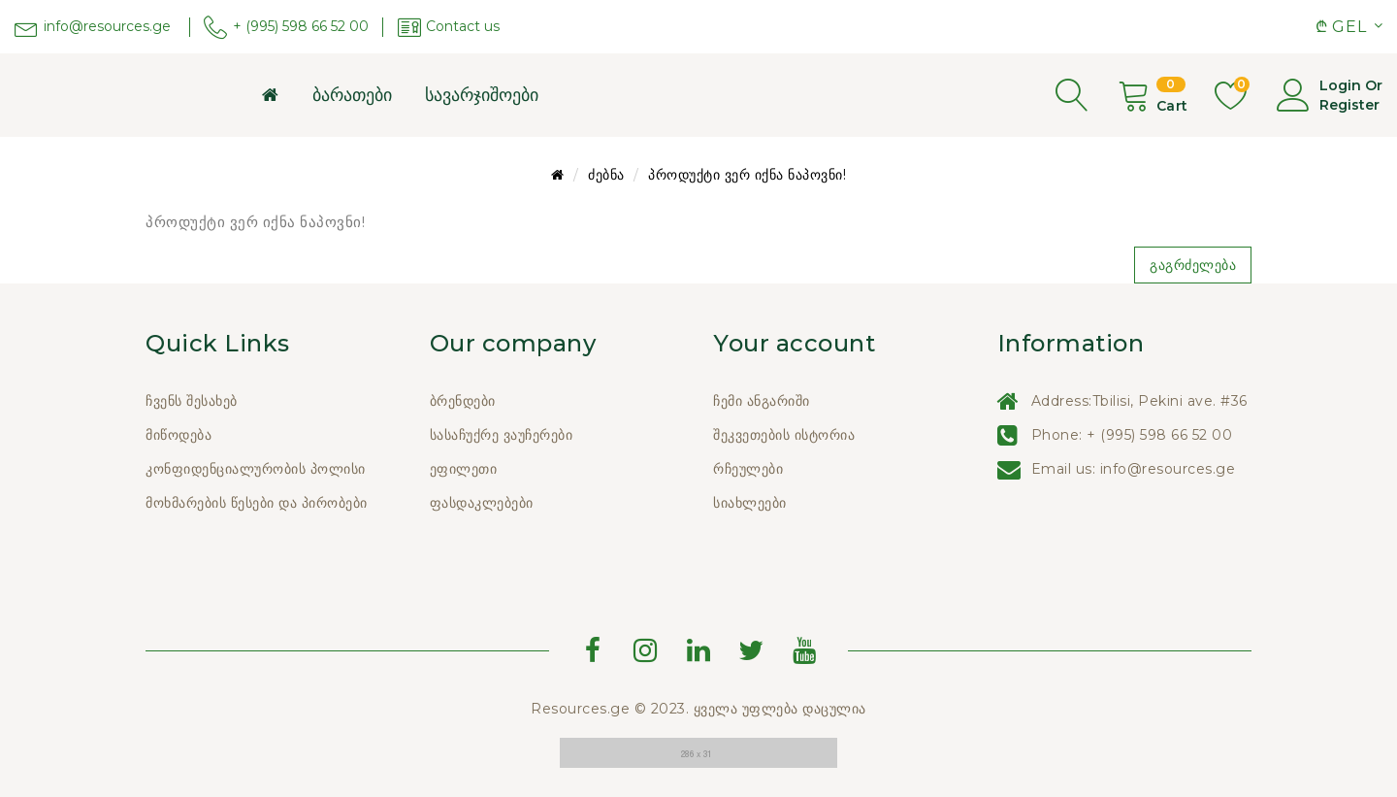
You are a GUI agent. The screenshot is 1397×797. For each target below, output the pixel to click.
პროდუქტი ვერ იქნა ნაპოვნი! (747, 174)
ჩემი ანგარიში (761, 401)
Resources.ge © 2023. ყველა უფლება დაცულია (698, 708)
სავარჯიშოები (481, 95)
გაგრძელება (1193, 265)
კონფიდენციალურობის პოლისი (256, 469)
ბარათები (352, 95)
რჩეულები (748, 469)
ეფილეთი (464, 469)
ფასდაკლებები (482, 503)
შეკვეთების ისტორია (784, 435)
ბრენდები (463, 401)
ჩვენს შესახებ (192, 401)
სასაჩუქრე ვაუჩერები (501, 435)
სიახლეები (750, 503)
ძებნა (606, 174)
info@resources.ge (1168, 469)
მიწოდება (178, 435)
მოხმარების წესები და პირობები (257, 503)
